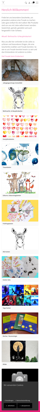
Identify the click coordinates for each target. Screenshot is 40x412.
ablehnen (10, 406)
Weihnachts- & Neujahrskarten (12, 111)
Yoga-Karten (7, 308)
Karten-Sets (6, 280)
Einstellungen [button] (8, 400)
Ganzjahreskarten (8, 139)
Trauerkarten (7, 167)
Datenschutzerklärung (22, 400)
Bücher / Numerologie (10, 336)
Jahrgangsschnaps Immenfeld (12, 83)
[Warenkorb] (32, 2)
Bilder (5, 364)
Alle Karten (6, 252)
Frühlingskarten (8, 224)
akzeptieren (25, 406)
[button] (25, 2)
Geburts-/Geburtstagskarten (12, 195)
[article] (20, 72)
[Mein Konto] (29, 2)
